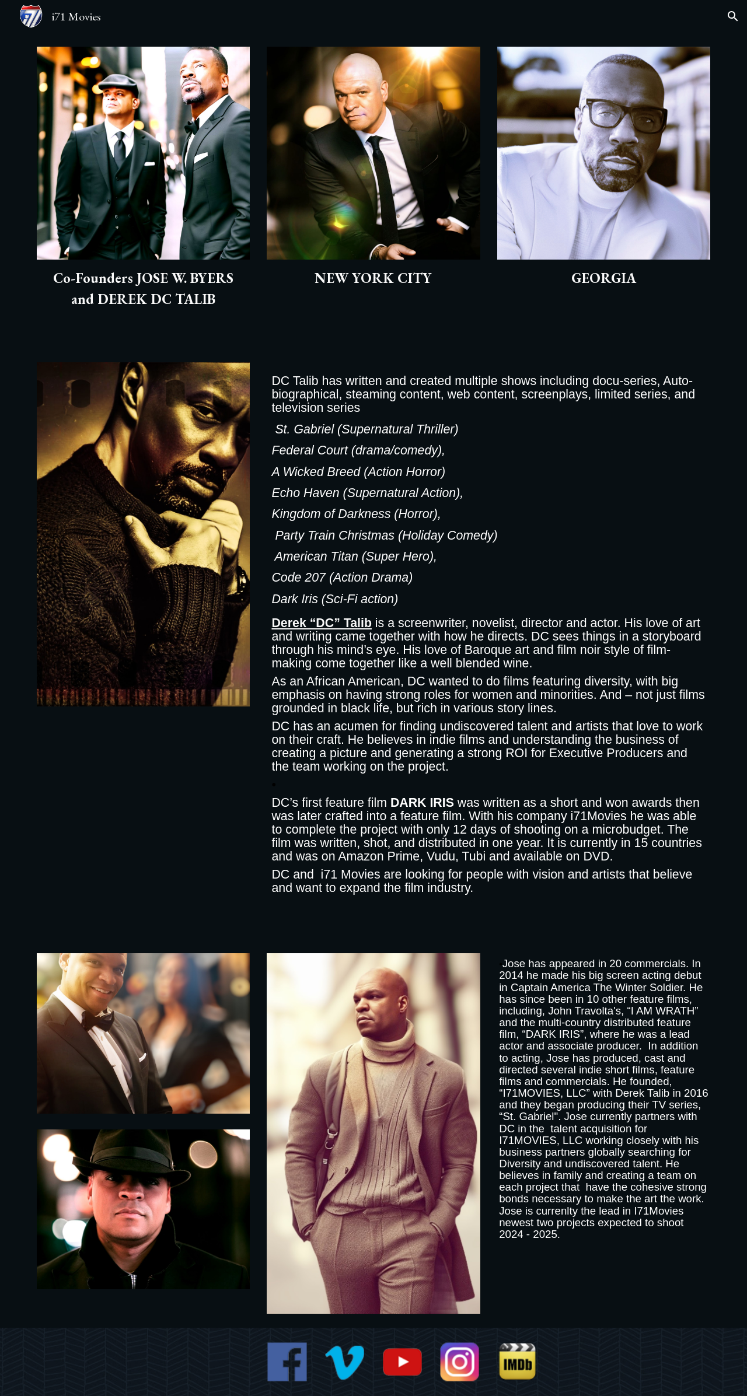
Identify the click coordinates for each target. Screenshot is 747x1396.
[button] (733, 16)
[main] (143, 289)
